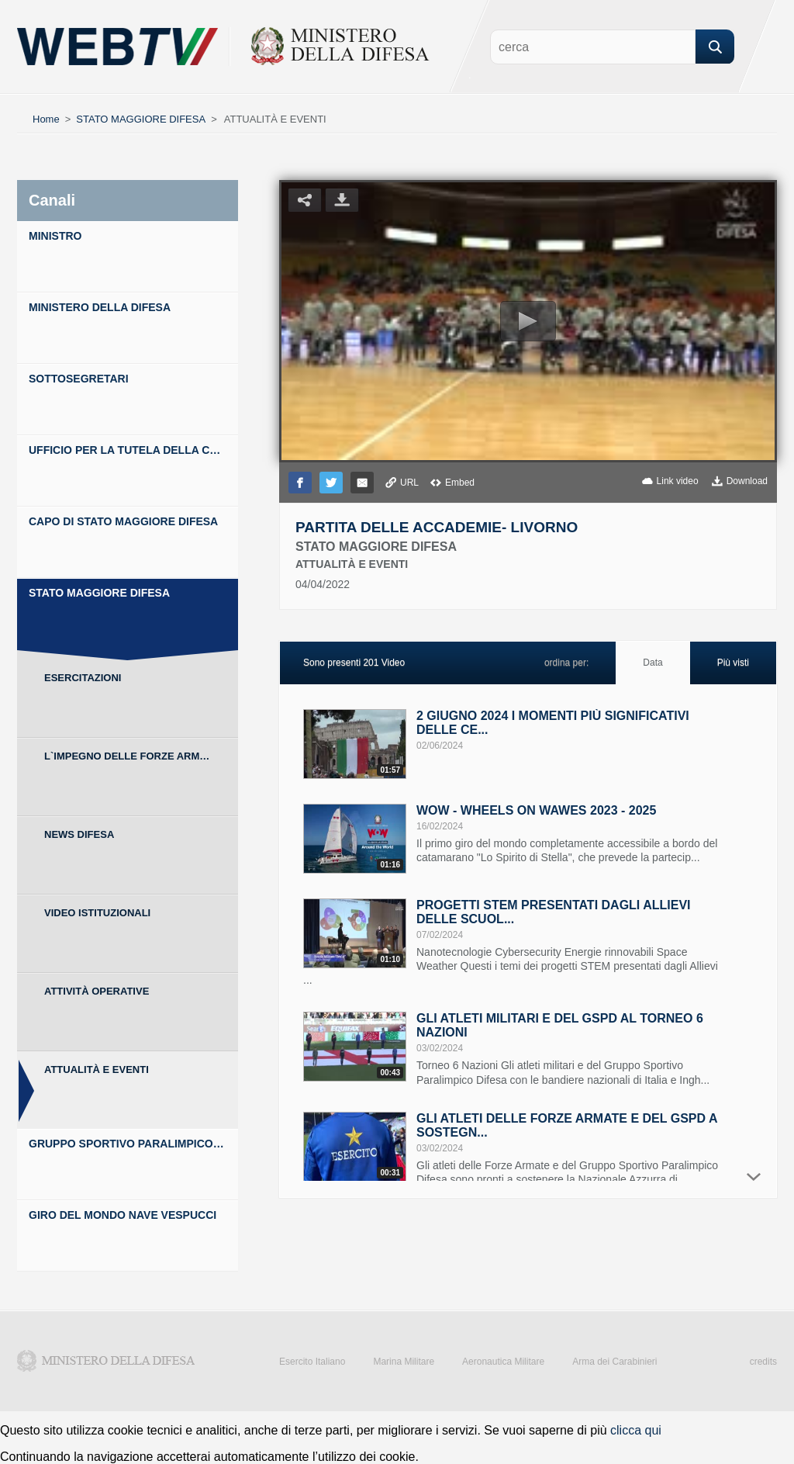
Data (652, 662)
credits (763, 1361)
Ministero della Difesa (106, 1360)
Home (46, 119)
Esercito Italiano (312, 1361)
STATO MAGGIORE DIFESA (140, 119)
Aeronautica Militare (503, 1361)
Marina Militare (403, 1361)
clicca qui (635, 1430)
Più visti (733, 662)
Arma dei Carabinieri (614, 1361)
